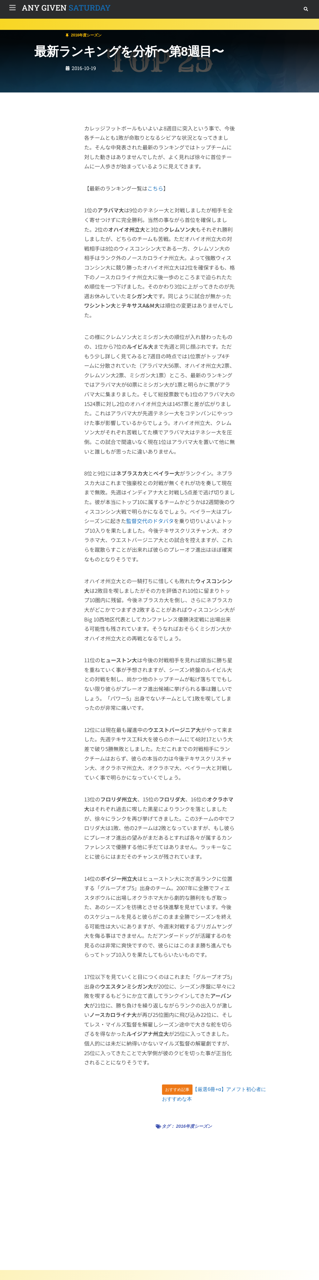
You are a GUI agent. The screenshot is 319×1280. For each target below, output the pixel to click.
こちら (155, 188)
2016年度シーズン (50, 32)
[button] (306, 9)
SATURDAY (66, 7)
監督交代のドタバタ (150, 521)
